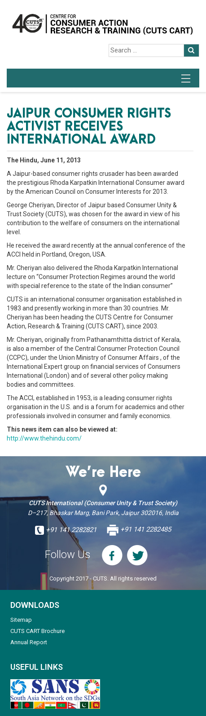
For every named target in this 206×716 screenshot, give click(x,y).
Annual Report (28, 642)
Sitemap (21, 619)
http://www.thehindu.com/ (44, 438)
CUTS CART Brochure (37, 631)
